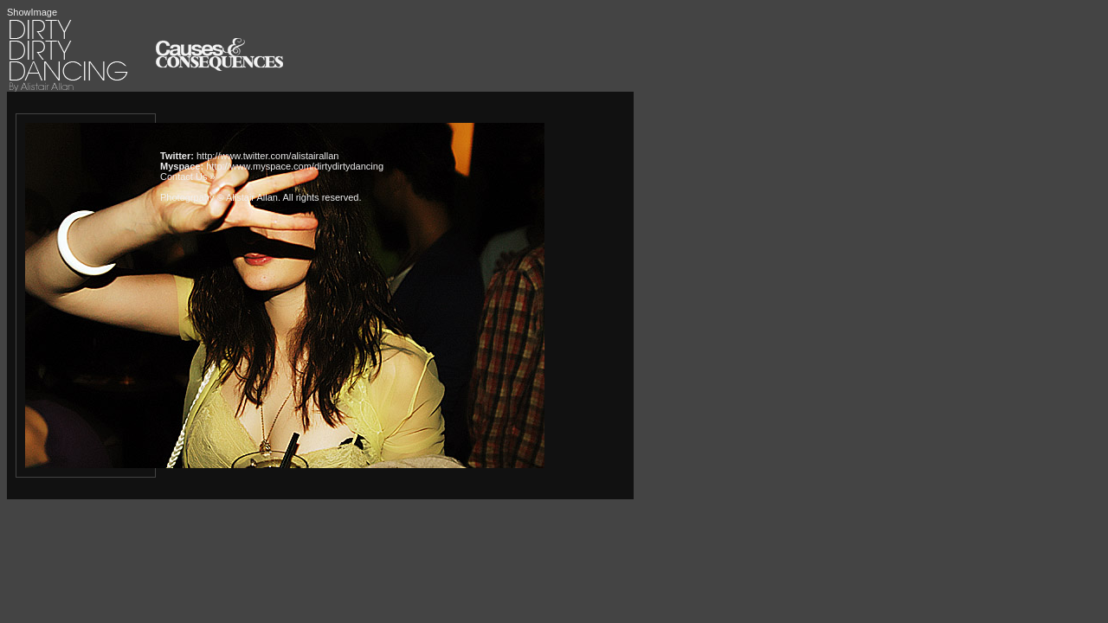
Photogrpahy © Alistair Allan (219, 197)
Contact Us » (188, 176)
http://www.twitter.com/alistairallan (267, 156)
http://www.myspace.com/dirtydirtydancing (294, 166)
